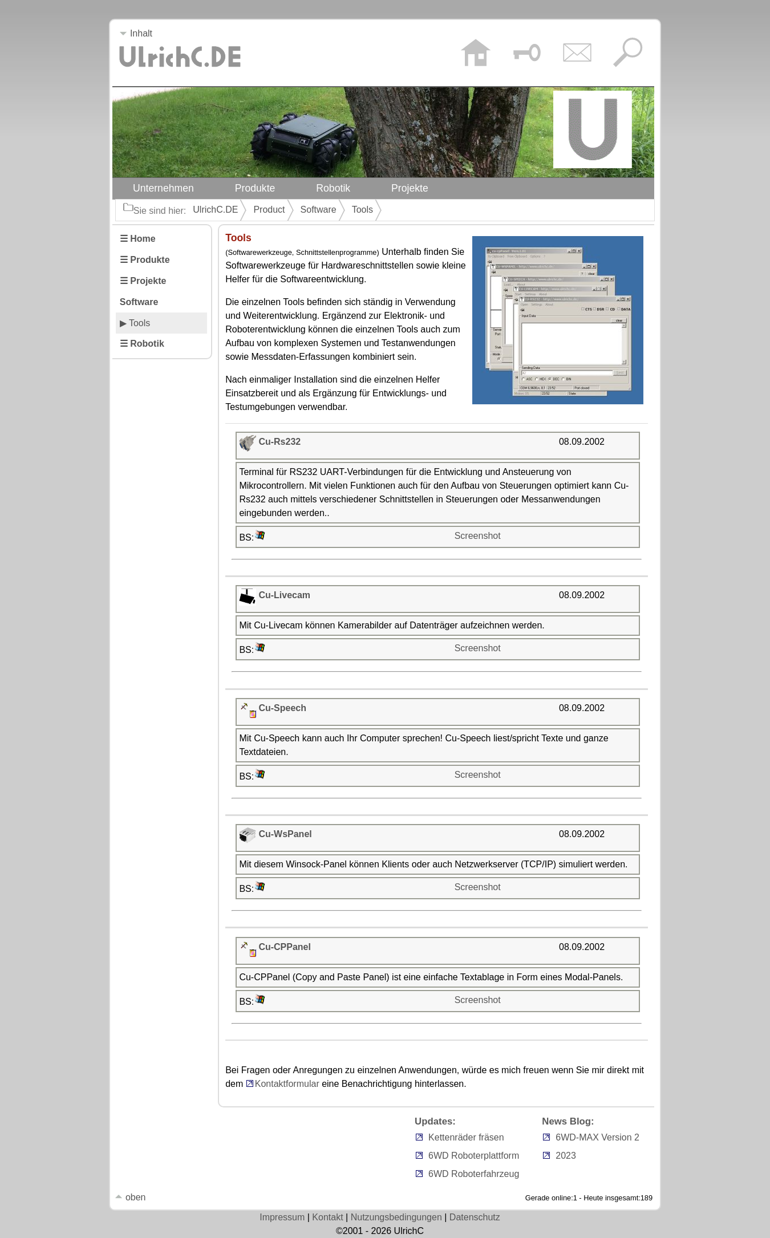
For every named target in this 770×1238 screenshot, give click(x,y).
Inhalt (135, 33)
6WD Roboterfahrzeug (473, 1174)
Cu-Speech (282, 708)
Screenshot (478, 536)
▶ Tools (135, 323)
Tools (362, 209)
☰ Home (138, 238)
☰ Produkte (145, 260)
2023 (566, 1155)
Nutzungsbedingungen (396, 1217)
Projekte (409, 188)
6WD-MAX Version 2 (597, 1137)
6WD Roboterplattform (473, 1155)
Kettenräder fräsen (466, 1137)
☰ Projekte (143, 281)
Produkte (255, 188)
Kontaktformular (282, 1084)
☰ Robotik (142, 343)
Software (319, 209)
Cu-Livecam (284, 595)
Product (269, 209)
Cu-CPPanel (284, 947)
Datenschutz (474, 1217)
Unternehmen (163, 188)
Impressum (282, 1217)
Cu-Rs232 (279, 442)
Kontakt (327, 1217)
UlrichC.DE (215, 209)
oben (130, 1197)
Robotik (333, 188)
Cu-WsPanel (284, 834)
